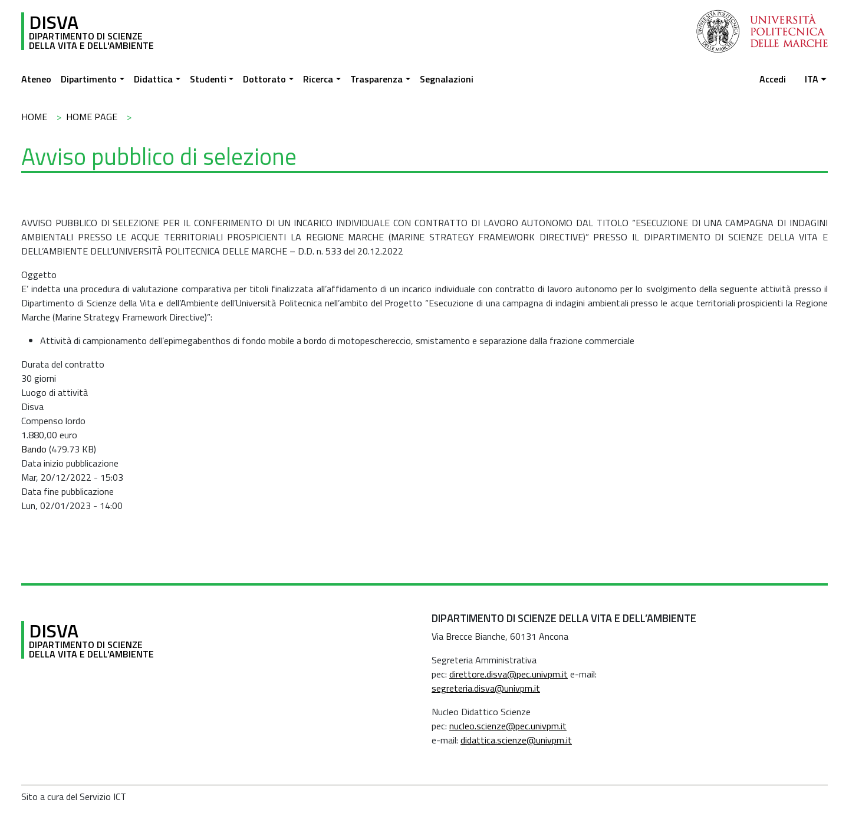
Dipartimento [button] (89, 79)
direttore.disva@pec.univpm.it (508, 674)
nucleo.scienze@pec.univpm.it (508, 726)
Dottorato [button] (264, 79)
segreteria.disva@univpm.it (486, 688)
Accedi (772, 79)
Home (34, 117)
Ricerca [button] (318, 79)
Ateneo (36, 79)
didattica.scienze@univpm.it (516, 740)
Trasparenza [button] (376, 79)
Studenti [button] (208, 79)
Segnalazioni (446, 79)
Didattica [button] (153, 79)
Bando (34, 449)
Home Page (91, 117)
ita (811, 79)
